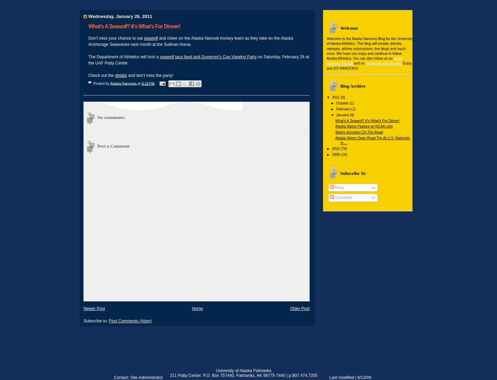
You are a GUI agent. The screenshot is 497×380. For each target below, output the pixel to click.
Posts (337, 188)
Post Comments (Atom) (130, 321)
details (121, 75)
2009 (336, 155)
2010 (336, 149)
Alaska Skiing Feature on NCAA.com (363, 126)
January (343, 115)
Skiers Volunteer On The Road (359, 132)
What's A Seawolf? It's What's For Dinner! (367, 121)
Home (197, 308)
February (343, 109)
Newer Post (94, 308)
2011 (336, 97)
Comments (341, 198)
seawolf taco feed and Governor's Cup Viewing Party (208, 56)
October (343, 103)
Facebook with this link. (384, 63)
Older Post (300, 308)
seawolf (151, 38)
